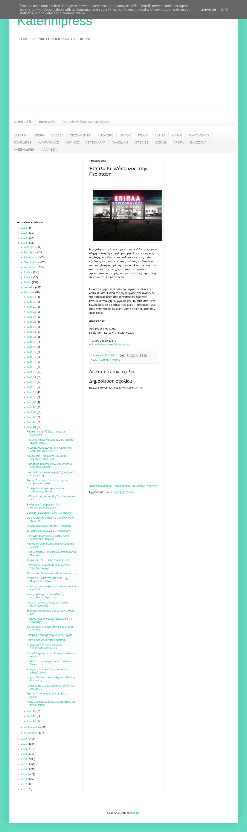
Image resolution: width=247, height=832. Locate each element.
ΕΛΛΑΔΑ (57, 135)
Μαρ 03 (32, 711)
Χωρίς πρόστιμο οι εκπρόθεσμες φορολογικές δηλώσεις (45, 596)
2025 (24, 232)
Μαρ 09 (32, 402)
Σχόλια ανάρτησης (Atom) (119, 492)
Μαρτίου (29, 292)
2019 (24, 753)
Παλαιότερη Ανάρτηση (144, 485)
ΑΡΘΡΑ (179, 142)
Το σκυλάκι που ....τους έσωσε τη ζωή (48, 560)
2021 (24, 743)
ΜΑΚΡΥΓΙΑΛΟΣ (48, 142)
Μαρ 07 (32, 412)
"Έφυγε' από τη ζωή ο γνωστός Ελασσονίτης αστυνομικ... (44, 647)
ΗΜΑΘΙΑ (126, 135)
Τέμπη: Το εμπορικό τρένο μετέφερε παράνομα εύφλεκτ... (47, 482)
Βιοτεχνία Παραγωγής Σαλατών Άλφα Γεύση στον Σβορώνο (48, 537)
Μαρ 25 (32, 326)
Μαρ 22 (32, 341)
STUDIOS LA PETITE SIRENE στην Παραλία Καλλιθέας (47, 580)
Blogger (134, 812)
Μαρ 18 (32, 357)
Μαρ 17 (32, 361)
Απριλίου (29, 287)
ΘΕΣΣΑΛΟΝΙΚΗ (80, 135)
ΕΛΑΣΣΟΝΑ (198, 142)
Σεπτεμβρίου (32, 262)
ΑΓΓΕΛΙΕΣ (141, 142)
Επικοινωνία (47, 121)
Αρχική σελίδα (23, 121)
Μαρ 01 (32, 721)
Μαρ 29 (32, 306)
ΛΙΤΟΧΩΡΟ (105, 135)
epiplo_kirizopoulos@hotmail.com (110, 344)
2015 (24, 774)
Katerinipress (54, 21)
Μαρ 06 (32, 417)
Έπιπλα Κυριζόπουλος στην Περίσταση (49, 530)
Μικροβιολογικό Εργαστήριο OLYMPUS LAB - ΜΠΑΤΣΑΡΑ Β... (49, 449)
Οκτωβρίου (31, 257)
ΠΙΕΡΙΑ (40, 135)
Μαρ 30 (32, 301)
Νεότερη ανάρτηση (100, 485)
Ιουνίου (28, 277)
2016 (24, 768)
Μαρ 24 (32, 331)
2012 (24, 783)
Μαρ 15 (32, 372)
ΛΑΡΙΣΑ (160, 135)
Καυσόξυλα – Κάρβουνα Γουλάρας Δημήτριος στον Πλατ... (46, 457)
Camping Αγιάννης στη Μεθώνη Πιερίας (49, 635)
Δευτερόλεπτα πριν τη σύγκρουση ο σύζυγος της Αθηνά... (47, 490)
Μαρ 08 (32, 407)
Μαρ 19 (32, 352)
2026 (24, 227)
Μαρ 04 (32, 427)
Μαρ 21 (32, 346)
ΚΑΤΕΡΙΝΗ (21, 135)
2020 (24, 748)
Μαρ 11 (32, 392)
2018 (24, 759)
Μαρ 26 (32, 321)
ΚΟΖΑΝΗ (161, 142)
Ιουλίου (28, 272)
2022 (24, 738)
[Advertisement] (123, 79)
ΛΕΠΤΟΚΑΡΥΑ (95, 142)
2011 (24, 789)
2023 (24, 242)
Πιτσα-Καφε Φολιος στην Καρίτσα (46, 639)
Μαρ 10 (32, 397)
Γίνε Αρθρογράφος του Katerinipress (86, 121)
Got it (225, 9)
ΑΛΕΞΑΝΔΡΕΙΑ (24, 149)
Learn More (209, 9)
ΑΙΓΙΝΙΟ (177, 135)
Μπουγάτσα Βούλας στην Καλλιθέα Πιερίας (51, 573)
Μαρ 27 (32, 316)
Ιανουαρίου (31, 732)
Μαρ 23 (32, 336)
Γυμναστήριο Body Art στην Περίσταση (49, 525)
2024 (24, 237)
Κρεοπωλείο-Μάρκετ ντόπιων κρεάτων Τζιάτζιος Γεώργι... (48, 567)
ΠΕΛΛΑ (143, 135)
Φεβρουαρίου (32, 727)
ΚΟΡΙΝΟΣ (72, 142)
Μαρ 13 (32, 382)
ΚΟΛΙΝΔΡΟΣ (22, 142)
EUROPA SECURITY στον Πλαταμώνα (49, 512)
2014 (24, 779)
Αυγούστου (31, 267)
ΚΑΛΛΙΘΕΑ (49, 149)
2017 (24, 763)
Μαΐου (28, 282)
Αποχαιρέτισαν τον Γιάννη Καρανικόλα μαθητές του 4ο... (48, 671)
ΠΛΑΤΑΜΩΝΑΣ (199, 135)
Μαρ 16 (32, 367)
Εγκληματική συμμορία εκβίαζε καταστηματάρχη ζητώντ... (44, 506)
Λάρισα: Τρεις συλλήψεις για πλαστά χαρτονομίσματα (47, 604)
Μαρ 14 (32, 377)
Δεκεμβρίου (31, 247)
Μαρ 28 (32, 311)
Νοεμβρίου (30, 252)
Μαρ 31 (32, 296)
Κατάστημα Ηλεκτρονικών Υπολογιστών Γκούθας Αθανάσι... (49, 466)
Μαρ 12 (32, 387)
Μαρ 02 (32, 716)
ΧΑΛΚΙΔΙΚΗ (120, 142)
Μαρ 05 (32, 422)
